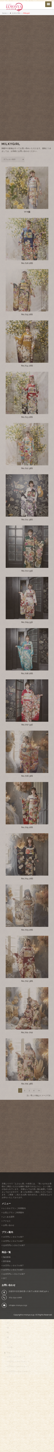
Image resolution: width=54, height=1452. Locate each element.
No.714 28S (27, 472)
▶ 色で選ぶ (9, 1414)
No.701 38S (27, 1190)
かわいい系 (11, 1399)
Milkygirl (10, 1370)
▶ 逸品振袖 (9, 1391)
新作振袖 (7, 1308)
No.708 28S (27, 780)
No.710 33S (27, 677)
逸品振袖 (7, 1304)
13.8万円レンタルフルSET (14, 1292)
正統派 (10, 1408)
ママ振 (27, 318)
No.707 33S (27, 831)
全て (5, 1325)
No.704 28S (27, 985)
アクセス (7, 1268)
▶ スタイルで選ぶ (11, 1395)
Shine (9, 1375)
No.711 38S (27, 626)
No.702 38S (27, 1087)
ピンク (10, 1418)
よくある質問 (8, 1264)
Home (4, 13)
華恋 (9, 1380)
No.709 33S (27, 728)
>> (39, 1197)
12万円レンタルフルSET (13, 1288)
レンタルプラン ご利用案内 (14, 1255)
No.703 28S (27, 1036)
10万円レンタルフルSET (13, 1284)
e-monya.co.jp (28, 1362)
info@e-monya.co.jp (18, 1352)
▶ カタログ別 (15, 13)
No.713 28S (27, 523)
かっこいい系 (12, 1404)
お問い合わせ (8, 1272)
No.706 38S (27, 882)
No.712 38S (27, 575)
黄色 (9, 1423)
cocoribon (11, 1385)
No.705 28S (27, 934)
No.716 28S (27, 370)
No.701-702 (27, 1139)
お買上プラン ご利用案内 (13, 1259)
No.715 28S (27, 421)
